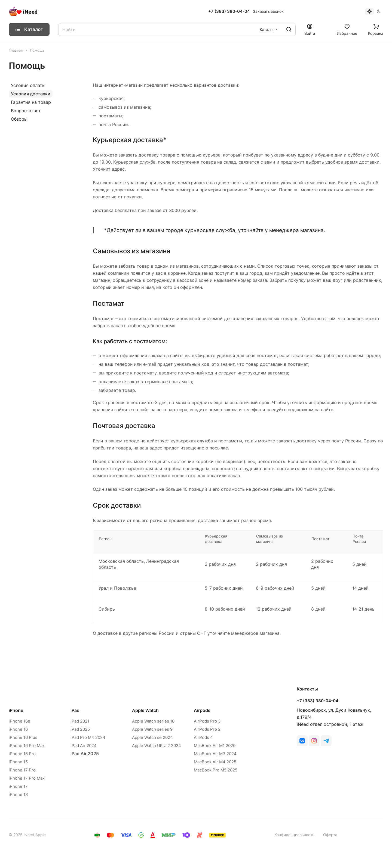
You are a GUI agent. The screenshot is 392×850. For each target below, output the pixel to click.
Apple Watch (145, 710)
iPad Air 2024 (84, 745)
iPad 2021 (80, 721)
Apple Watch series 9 (152, 729)
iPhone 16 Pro (22, 753)
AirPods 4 (203, 737)
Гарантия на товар (31, 102)
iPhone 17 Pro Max (27, 778)
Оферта (330, 834)
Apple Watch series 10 (153, 721)
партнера (177, 409)
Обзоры (19, 119)
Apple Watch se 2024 (152, 737)
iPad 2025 (80, 729)
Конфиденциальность (294, 834)
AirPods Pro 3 (207, 721)
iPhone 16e (19, 721)
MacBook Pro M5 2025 (215, 770)
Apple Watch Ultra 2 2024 (156, 745)
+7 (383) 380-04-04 (229, 11)
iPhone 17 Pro (22, 770)
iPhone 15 (18, 761)
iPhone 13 (18, 794)
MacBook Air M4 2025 (215, 761)
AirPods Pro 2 (207, 729)
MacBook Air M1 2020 (214, 745)
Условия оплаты (28, 85)
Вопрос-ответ (26, 110)
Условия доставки (30, 93)
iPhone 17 (18, 786)
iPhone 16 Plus (23, 737)
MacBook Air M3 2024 (215, 753)
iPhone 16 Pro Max (27, 745)
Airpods (202, 710)
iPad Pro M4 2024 (88, 737)
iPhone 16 (18, 729)
